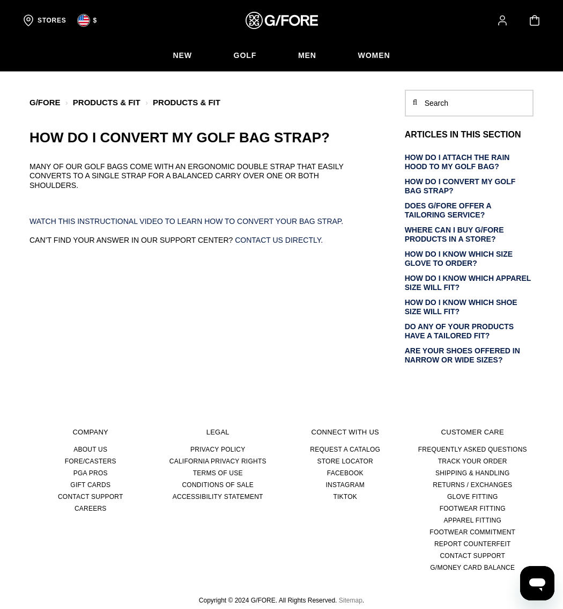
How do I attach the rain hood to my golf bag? (457, 162)
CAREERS (91, 508)
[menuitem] (181, 55)
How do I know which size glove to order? (459, 259)
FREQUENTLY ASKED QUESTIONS (472, 449)
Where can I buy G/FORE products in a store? (454, 235)
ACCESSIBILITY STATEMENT (218, 497)
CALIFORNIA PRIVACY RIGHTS (217, 461)
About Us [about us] (90, 449)
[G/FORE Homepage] (281, 20)
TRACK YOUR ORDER (472, 461)
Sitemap (350, 600)
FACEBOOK (345, 473)
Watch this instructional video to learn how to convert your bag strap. (187, 221)
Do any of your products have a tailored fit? (459, 331)
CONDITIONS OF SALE (218, 485)
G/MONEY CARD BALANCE (472, 567)
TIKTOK (345, 497)
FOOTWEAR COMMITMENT (472, 532)
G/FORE (45, 102)
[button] (502, 20)
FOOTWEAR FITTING (473, 508)
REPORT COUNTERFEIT (472, 544)
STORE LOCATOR (345, 461)
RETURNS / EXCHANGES (472, 485)
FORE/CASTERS (90, 461)
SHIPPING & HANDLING (472, 473)
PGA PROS (90, 473)
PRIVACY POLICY (217, 449)
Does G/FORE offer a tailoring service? (448, 210)
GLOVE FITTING (472, 497)
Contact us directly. (279, 240)
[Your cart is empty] (535, 20)
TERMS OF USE (218, 473)
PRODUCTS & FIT (106, 102)
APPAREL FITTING (472, 520)
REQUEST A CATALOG (345, 449)
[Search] (469, 103)
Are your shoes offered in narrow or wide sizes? (462, 355)
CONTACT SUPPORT (90, 497)
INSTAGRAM (345, 485)
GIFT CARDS (90, 485)
